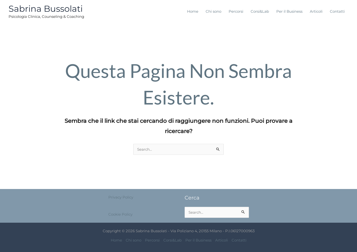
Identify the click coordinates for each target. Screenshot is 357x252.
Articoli (316, 11)
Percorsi (236, 11)
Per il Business (289, 11)
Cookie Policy (120, 214)
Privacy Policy (120, 197)
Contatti (337, 11)
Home (192, 11)
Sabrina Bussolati (46, 8)
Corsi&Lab (260, 11)
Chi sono (213, 11)
